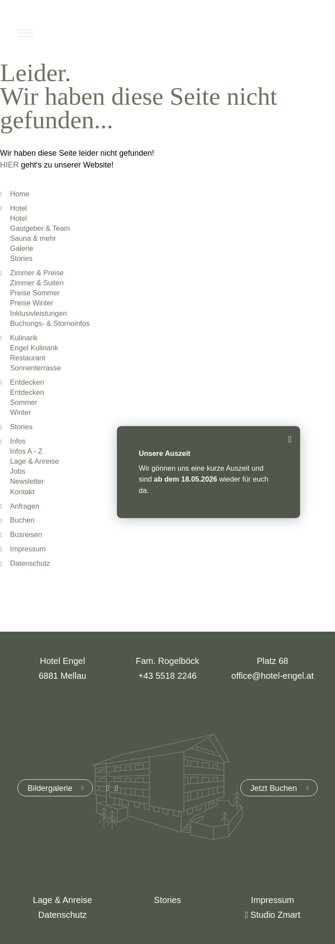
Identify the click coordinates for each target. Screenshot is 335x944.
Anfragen (24, 506)
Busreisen (26, 534)
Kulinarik (24, 338)
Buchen (277, 32)
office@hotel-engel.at (272, 676)
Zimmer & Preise (37, 273)
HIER (9, 165)
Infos (18, 441)
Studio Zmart (272, 915)
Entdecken (27, 382)
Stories (21, 427)
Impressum (28, 549)
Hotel (18, 208)
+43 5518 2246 (167, 676)
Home (19, 194)
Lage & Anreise (62, 900)
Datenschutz (30, 563)
